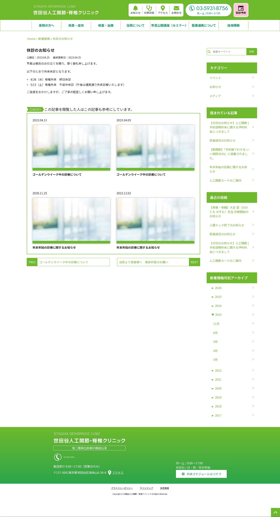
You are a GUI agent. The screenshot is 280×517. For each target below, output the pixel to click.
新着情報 (44, 38)
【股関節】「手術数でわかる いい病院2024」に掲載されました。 (229, 153)
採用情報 (164, 486)
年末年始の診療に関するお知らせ (54, 247)
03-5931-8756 (208, 8)
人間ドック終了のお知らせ (227, 225)
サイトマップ (146, 486)
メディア (215, 96)
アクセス (163, 9)
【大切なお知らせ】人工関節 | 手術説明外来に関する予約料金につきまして (229, 127)
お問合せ (176, 9)
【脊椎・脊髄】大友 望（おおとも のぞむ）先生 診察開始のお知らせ (229, 211)
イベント (215, 78)
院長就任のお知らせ (223, 140)
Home (31, 38)
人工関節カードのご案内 (225, 180)
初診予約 (241, 9)
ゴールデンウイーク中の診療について (57, 174)
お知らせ (135, 9)
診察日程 (149, 9)
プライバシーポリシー (122, 486)
